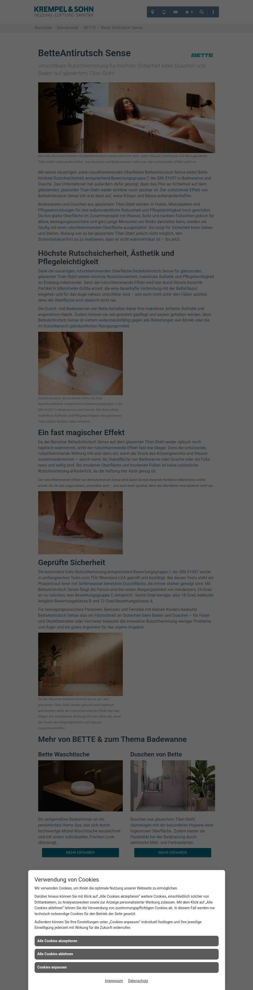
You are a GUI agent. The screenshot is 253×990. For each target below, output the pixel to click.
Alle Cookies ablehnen (55, 954)
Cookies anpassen (52, 967)
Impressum (114, 981)
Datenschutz (138, 981)
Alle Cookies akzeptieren (57, 941)
